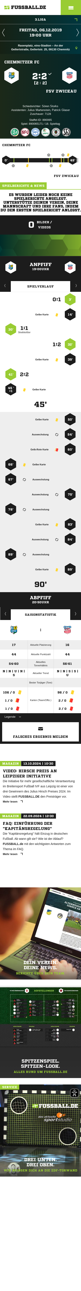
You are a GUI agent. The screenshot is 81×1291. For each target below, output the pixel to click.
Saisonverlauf (75, 613)
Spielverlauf (40, 286)
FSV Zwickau (61, 91)
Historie (5, 613)
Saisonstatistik (40, 614)
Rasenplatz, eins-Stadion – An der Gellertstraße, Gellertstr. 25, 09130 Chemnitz (44, 47)
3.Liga (56, 20)
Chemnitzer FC (21, 62)
